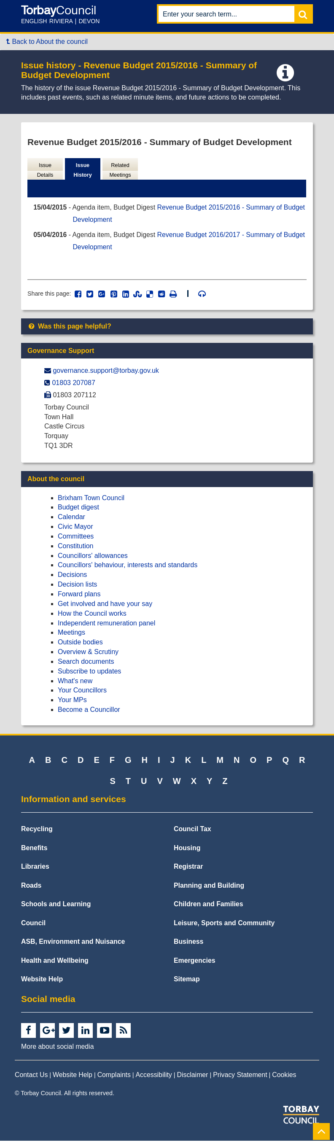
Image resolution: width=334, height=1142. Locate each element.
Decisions (72, 575)
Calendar (71, 518)
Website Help (42, 980)
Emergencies (194, 961)
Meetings (71, 633)
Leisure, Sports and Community (224, 924)
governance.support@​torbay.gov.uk (106, 371)
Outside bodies (80, 643)
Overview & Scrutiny (88, 653)
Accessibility (154, 1076)
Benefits (34, 849)
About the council (55, 480)
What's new (75, 682)
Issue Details (45, 170)
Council (33, 924)
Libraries (35, 867)
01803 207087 (73, 384)
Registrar (188, 867)
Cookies (284, 1076)
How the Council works (92, 614)
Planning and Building (209, 886)
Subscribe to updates (89, 672)
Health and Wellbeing (55, 961)
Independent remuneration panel (106, 624)
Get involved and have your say (105, 605)
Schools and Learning (56, 905)
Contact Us (31, 1076)
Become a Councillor (89, 710)
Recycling (37, 830)
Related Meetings (120, 170)
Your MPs (72, 701)
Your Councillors (82, 691)
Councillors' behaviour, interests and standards (127, 566)
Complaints (114, 1076)
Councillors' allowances (93, 556)
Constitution (76, 547)
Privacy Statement (240, 1076)
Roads (31, 886)
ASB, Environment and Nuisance (73, 942)
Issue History (82, 170)
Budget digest (78, 508)
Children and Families (208, 905)
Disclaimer (192, 1076)
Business (188, 942)
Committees (76, 537)
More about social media (57, 1047)
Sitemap (187, 980)
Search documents (86, 662)
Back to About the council (47, 41)
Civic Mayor (75, 527)
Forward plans (79, 595)
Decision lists (77, 585)
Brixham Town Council (91, 499)
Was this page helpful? (69, 327)
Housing (187, 849)
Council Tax (192, 830)
